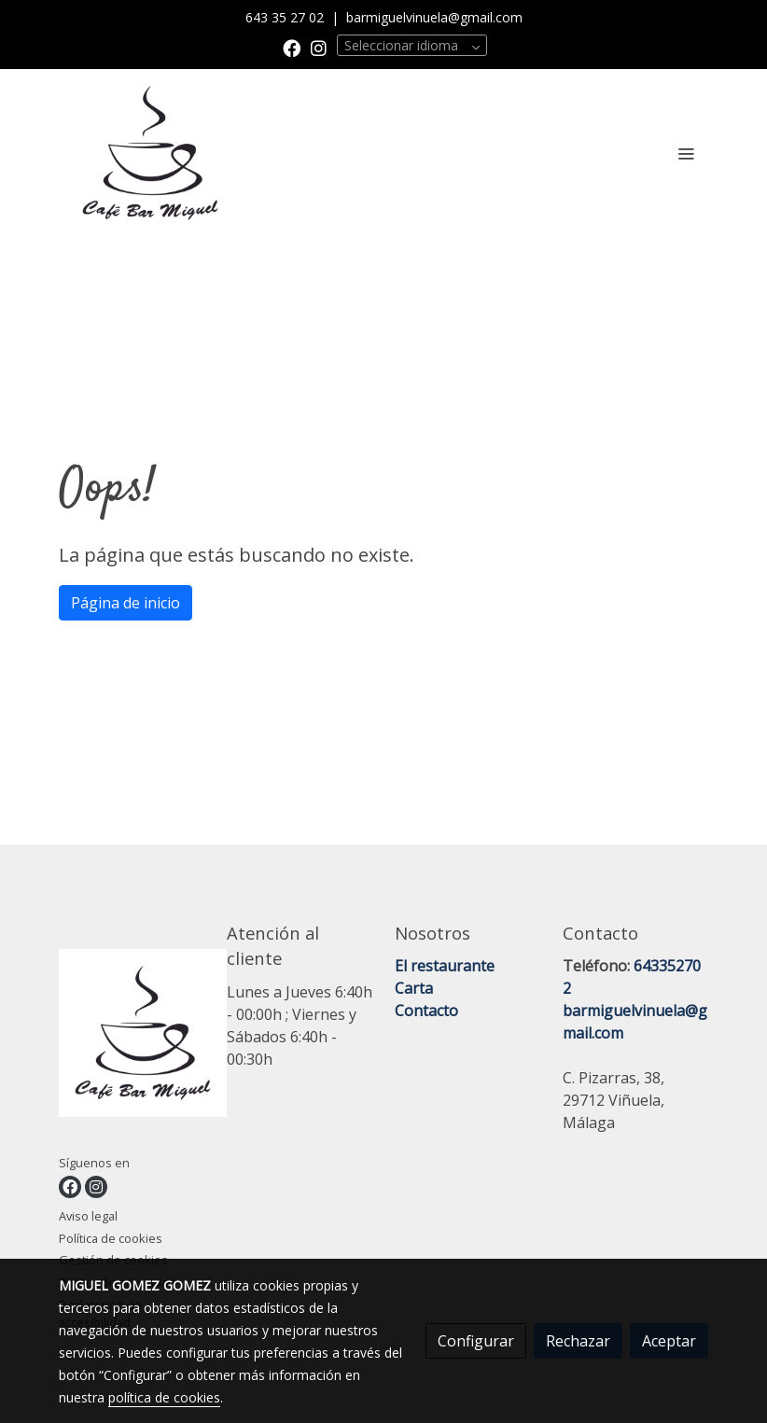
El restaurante (445, 966)
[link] (150, 153)
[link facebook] (291, 47)
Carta (414, 988)
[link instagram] (319, 47)
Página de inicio (125, 603)
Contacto (426, 1010)
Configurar (476, 1341)
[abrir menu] (685, 153)
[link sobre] (131, 1036)
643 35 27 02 (286, 17)
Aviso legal (88, 1215)
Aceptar (669, 1341)
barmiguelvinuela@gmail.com (434, 17)
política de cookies (164, 1397)
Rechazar (578, 1341)
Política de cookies (110, 1238)
